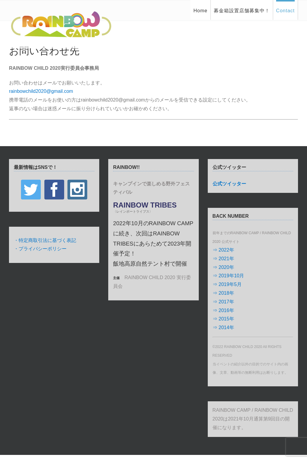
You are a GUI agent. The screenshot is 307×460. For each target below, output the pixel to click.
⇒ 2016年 (223, 310)
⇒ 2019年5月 (227, 284)
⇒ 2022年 (223, 249)
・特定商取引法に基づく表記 (45, 240)
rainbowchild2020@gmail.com (41, 91)
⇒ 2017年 (223, 301)
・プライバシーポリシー (40, 248)
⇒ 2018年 (223, 293)
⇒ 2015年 (223, 318)
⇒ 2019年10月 (228, 275)
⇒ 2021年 (223, 258)
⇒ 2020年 (223, 267)
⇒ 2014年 (223, 327)
